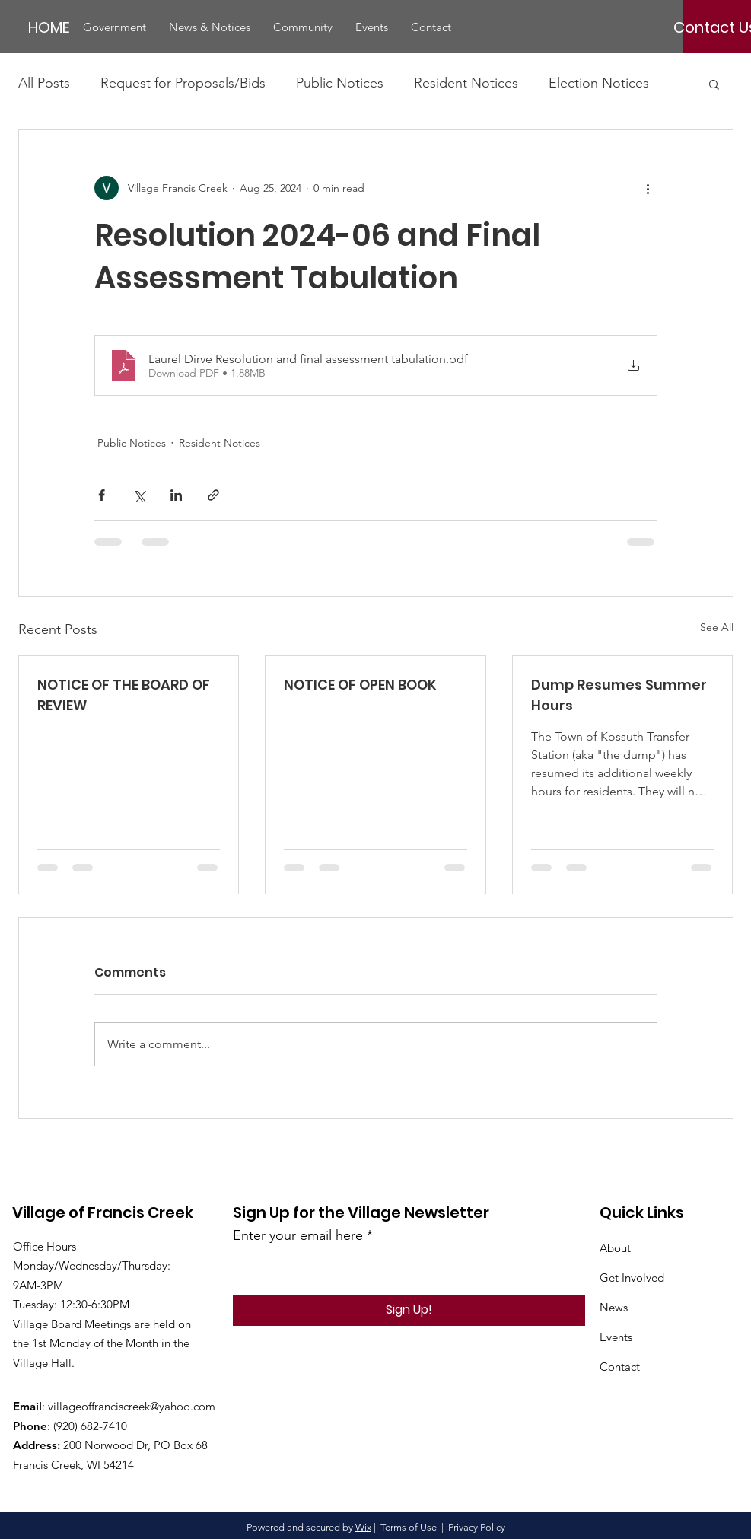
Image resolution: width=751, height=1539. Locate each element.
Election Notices (599, 83)
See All (716, 627)
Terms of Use (408, 1527)
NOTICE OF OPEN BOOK (360, 684)
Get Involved (632, 1277)
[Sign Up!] (409, 1310)
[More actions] (648, 188)
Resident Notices (466, 83)
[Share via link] (213, 495)
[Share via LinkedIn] (176, 495)
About (615, 1248)
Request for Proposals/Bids (183, 83)
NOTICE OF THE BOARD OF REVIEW (123, 695)
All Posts (44, 83)
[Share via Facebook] (101, 495)
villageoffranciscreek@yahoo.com (131, 1406)
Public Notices (339, 83)
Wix (363, 1527)
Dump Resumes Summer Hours (619, 695)
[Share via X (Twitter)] (139, 495)
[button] (115, 27)
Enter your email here (298, 1235)
